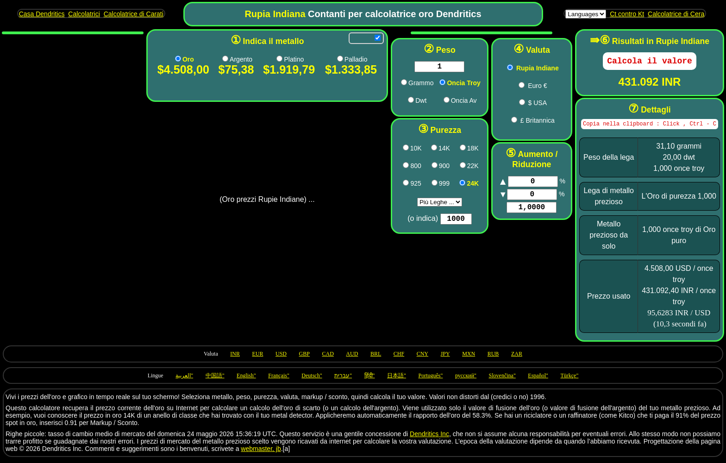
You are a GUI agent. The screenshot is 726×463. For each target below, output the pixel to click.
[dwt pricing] (396, 102)
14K (429, 150)
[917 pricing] (448, 167)
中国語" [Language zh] (215, 378)
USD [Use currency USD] (281, 357)
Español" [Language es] (538, 378)
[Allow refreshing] (363, 38)
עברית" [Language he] (343, 378)
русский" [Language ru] (465, 378)
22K (458, 167)
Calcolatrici (84, 14)
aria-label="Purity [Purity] (424, 204)
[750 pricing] (448, 149)
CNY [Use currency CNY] (422, 357)
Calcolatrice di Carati (133, 14)
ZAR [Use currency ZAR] (516, 357)
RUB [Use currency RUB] (493, 357)
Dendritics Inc (429, 437)
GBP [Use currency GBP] (304, 357)
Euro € (529, 85)
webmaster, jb (261, 452)
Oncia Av (449, 102)
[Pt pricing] (271, 59)
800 (401, 167)
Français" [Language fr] (278, 378)
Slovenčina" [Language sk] (502, 378)
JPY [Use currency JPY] (445, 357)
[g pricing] (389, 84)
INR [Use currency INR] (235, 357)
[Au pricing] (176, 59)
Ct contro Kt (627, 14)
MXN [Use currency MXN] (468, 357)
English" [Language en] (246, 378)
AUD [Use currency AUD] (352, 357)
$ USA (530, 102)
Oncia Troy (448, 84)
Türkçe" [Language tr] (569, 378)
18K (458, 150)
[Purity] (441, 221)
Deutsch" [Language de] (311, 378)
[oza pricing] (432, 102)
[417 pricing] (391, 149)
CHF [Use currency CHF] (399, 357)
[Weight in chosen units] (424, 67)
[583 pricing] (419, 149)
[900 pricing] (420, 167)
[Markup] (525, 182)
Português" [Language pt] (430, 378)
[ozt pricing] (428, 84)
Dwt (406, 102)
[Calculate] (649, 62)
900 (429, 167)
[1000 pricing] (447, 184)
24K (458, 185)
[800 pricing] (391, 167)
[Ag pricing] (220, 59)
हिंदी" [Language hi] (369, 378)
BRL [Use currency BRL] (375, 357)
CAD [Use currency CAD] (327, 357)
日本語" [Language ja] (396, 378)
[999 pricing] (420, 184)
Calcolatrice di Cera (676, 14)
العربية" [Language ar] (184, 378)
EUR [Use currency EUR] (257, 357)
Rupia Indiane (530, 68)
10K (401, 150)
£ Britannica (530, 120)
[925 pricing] (391, 184)
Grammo (406, 84)
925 (401, 185)
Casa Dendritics (42, 14)
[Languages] (585, 14)
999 (429, 185)
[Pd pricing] (327, 59)
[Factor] (524, 212)
